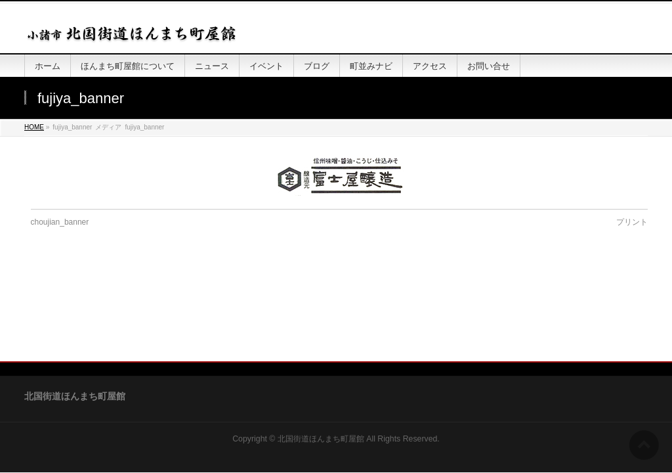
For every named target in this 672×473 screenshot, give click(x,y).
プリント (632, 222)
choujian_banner (60, 222)
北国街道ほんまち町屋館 (321, 351)
